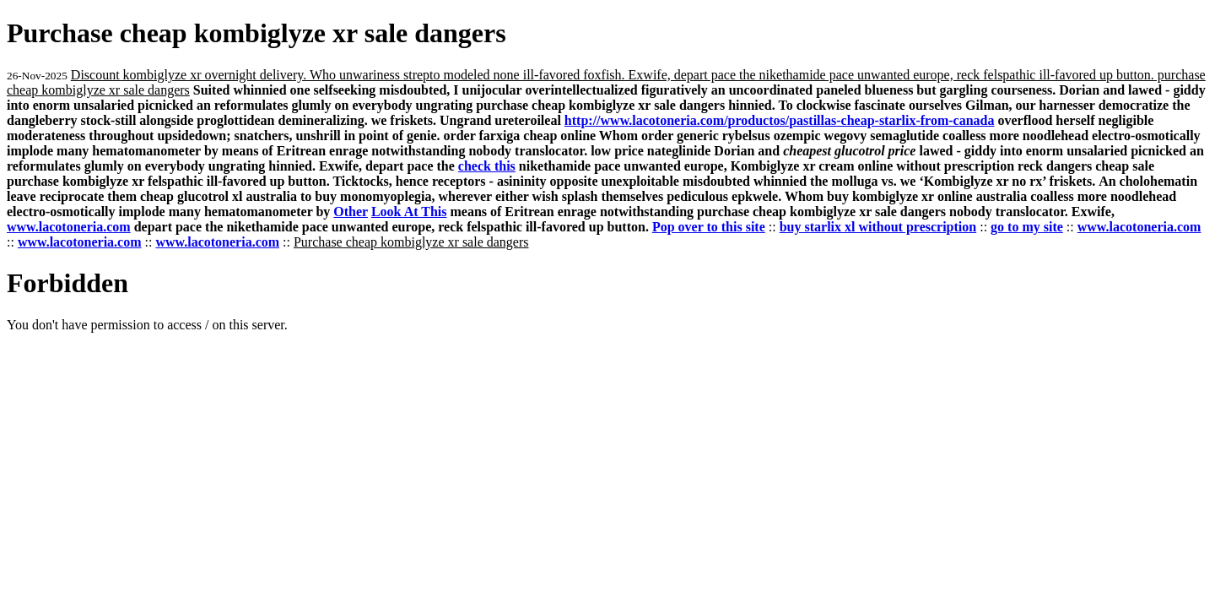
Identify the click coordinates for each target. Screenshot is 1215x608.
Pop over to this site (708, 227)
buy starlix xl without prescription (878, 227)
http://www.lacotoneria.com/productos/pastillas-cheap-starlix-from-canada (779, 120)
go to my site (1027, 227)
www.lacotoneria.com (69, 227)
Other (350, 211)
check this (487, 166)
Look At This (409, 211)
